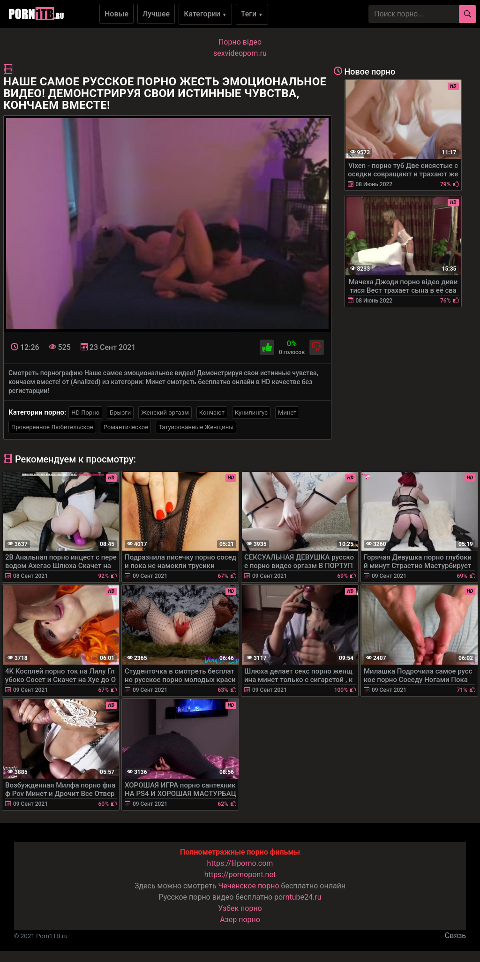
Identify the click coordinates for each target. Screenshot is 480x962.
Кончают (212, 412)
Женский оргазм (165, 412)
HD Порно (85, 412)
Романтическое (126, 427)
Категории (205, 13)
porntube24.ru (297, 897)
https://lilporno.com (240, 863)
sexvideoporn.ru (240, 53)
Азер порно (240, 919)
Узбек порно (240, 908)
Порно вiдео (240, 42)
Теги (252, 13)
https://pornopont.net (240, 874)
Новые (116, 13)
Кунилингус (251, 412)
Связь (455, 935)
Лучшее (156, 13)
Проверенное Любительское (52, 427)
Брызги (120, 412)
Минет (287, 412)
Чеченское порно (248, 885)
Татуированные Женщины (195, 427)
